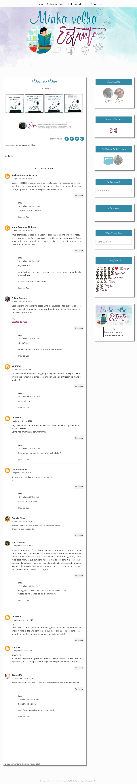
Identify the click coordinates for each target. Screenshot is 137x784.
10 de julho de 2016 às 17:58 (29, 338)
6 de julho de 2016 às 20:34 (22, 521)
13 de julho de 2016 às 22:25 (22, 546)
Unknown (16, 365)
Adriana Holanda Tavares (24, 175)
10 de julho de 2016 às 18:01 (29, 497)
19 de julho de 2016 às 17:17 (29, 586)
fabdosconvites (19, 469)
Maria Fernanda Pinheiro (24, 227)
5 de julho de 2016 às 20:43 (22, 369)
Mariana (16, 647)
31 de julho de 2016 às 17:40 (22, 651)
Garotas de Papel (20, 321)
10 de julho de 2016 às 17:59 (29, 397)
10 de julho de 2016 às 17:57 (29, 261)
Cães (18, 145)
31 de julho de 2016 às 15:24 (22, 620)
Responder (79, 195)
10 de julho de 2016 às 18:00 (29, 448)
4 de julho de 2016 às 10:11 (22, 178)
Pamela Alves (18, 518)
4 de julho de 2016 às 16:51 (22, 230)
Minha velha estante (54, 781)
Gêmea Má (17, 675)
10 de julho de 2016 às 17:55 (29, 206)
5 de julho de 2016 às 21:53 (22, 473)
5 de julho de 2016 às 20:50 (22, 421)
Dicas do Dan (29, 145)
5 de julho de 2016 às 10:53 (22, 301)
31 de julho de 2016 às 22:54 (22, 678)
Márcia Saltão (18, 542)
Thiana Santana (19, 298)
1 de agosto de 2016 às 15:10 (29, 699)
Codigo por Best (91, 781)
